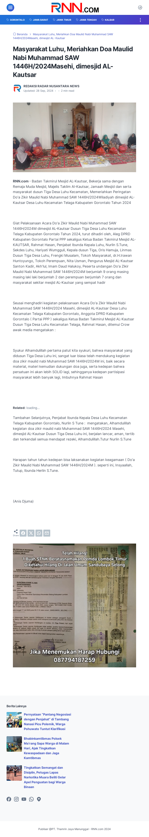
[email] (46, 533)
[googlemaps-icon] (39, 799)
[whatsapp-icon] (31, 799)
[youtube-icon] (24, 799)
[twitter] (31, 533)
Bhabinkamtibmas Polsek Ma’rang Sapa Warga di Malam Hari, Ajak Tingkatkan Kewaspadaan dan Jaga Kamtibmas (46, 748)
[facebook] (23, 533)
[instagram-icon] (16, 799)
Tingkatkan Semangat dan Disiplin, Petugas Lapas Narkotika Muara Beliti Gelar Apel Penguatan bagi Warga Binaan (45, 777)
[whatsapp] (38, 533)
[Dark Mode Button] (140, 7)
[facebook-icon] (9, 799)
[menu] (10, 7)
